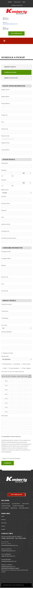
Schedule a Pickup (10, 72)
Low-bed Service (16, 503)
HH (2, 176)
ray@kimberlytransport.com (8, 556)
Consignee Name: (6, 258)
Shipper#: (4, 210)
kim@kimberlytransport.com (8, 566)
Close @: (3, 180)
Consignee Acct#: (6, 251)
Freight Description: (6, 304)
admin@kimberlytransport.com (8, 561)
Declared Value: (5, 203)
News (23, 2)
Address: (3, 265)
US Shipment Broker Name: (8, 238)
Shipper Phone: (5, 143)
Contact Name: (5, 149)
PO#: (2, 217)
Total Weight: (5, 318)
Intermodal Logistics (24, 508)
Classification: (5, 356)
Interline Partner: (6, 224)
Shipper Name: (5, 96)
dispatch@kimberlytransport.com (10, 24)
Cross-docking (5, 508)
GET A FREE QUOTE (16, 33)
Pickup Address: (5, 103)
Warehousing (14, 508)
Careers (10, 2)
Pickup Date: (4, 163)
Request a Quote (10, 66)
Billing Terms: (5, 189)
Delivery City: (4, 277)
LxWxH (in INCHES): (6, 332)
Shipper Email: (5, 136)
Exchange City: (5, 231)
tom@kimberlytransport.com (8, 550)
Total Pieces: (4, 311)
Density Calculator (11, 78)
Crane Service (25, 503)
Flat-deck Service (5, 503)
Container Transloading (18, 505)
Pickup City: (4, 115)
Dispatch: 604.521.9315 (16, 5)
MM (12, 176)
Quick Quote (17, 2)
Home (2, 516)
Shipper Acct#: (5, 89)
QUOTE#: (4, 196)
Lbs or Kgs (4, 325)
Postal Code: (4, 129)
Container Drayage (5, 505)
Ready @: (4, 170)
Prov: (2, 122)
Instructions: (4, 415)
